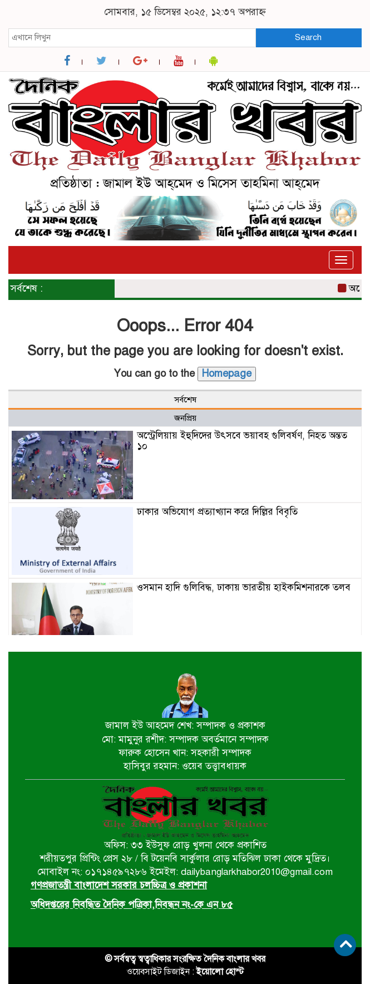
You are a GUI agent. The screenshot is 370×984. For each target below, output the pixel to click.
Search (308, 37)
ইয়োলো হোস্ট (220, 971)
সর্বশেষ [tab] (185, 400)
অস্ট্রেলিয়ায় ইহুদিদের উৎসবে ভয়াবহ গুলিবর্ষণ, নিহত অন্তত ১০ (242, 441)
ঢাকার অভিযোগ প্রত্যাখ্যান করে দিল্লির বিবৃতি (217, 512)
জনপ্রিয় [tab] (185, 418)
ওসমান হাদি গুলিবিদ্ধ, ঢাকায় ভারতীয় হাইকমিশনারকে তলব (244, 587)
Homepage (226, 373)
